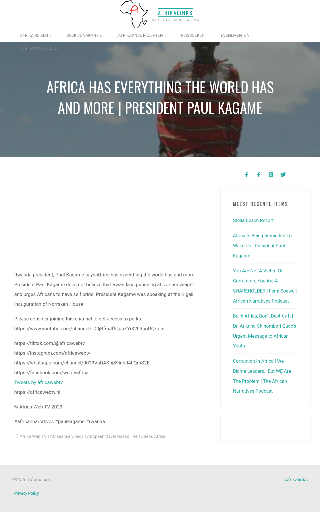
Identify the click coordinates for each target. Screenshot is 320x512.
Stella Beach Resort (254, 220)
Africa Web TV (33, 436)
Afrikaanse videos (68, 436)
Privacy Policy (26, 493)
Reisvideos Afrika (152, 436)
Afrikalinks (175, 12)
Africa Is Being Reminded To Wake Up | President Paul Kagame (263, 245)
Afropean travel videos (110, 436)
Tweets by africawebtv (38, 382)
